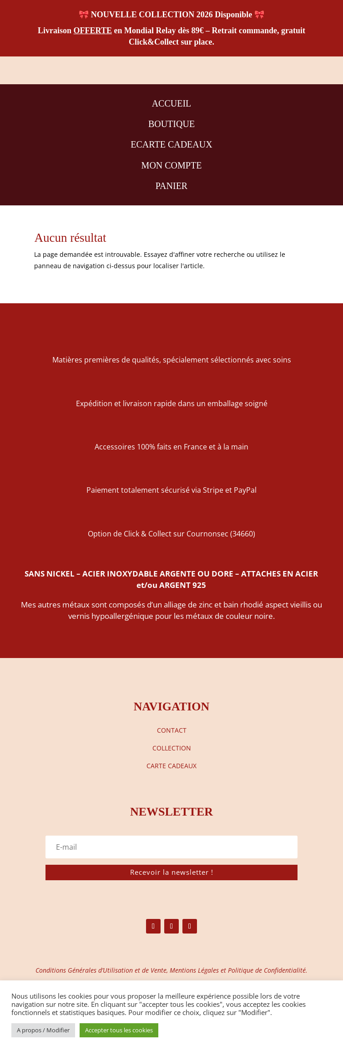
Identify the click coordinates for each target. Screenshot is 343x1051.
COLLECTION (171, 748)
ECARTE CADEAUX (171, 144)
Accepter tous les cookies (119, 1030)
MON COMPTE (171, 165)
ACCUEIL (172, 103)
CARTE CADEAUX (171, 765)
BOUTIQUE (171, 124)
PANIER (171, 186)
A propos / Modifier (43, 1030)
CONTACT (172, 730)
